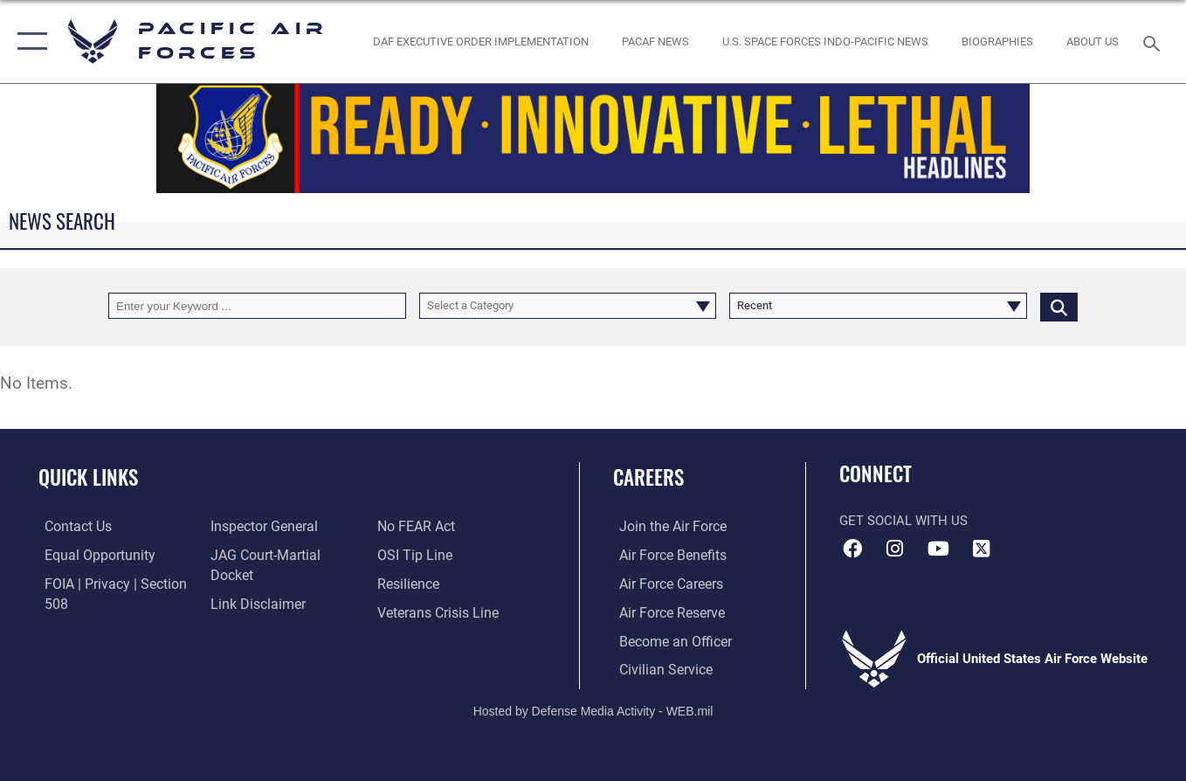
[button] (28, 41)
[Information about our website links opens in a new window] (254, 583)
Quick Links (88, 477)
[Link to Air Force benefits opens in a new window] (665, 555)
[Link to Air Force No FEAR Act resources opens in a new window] (247, 611)
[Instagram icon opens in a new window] (895, 549)
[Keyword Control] (257, 306)
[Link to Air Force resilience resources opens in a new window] (409, 555)
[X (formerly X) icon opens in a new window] (981, 549)
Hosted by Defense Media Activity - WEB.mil (593, 708)
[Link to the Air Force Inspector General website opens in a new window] (260, 527)
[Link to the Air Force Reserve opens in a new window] (664, 611)
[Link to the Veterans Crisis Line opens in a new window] (438, 583)
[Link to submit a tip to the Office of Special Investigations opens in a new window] (414, 527)
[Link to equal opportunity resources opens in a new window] (90, 555)
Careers (648, 477)
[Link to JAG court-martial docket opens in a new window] (284, 555)
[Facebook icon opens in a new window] (852, 549)
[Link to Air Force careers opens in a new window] (664, 583)
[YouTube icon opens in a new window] (938, 549)
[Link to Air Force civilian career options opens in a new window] (657, 668)
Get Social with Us (903, 521)
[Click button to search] (1059, 306)
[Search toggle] (1154, 42)
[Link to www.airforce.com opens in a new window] (665, 527)
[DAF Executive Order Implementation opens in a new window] (481, 41)
